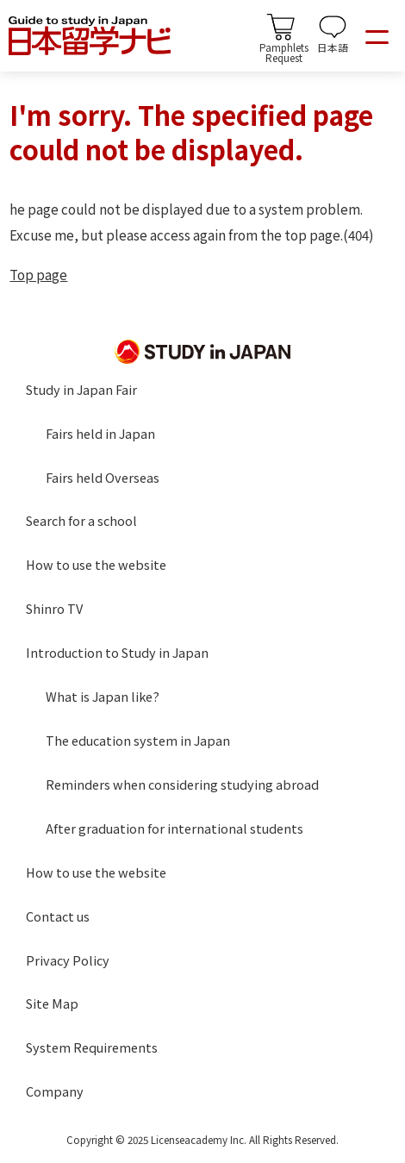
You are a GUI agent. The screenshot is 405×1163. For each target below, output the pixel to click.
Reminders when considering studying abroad (182, 784)
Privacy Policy (67, 960)
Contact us (58, 916)
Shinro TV (54, 608)
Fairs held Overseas (102, 477)
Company (55, 1091)
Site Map (52, 1003)
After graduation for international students (174, 828)
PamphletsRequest (283, 52)
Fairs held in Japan (100, 433)
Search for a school (81, 520)
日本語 (332, 47)
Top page (38, 274)
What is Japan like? (102, 696)
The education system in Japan (138, 740)
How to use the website (96, 564)
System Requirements (92, 1047)
